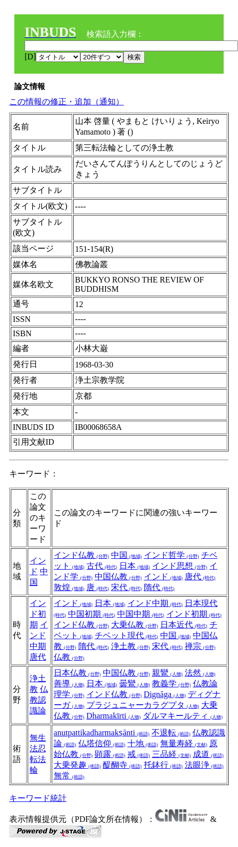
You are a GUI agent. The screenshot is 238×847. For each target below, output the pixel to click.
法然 (200, 672)
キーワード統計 (38, 798)
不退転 (171, 732)
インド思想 (179, 565)
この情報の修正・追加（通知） (66, 101)
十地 (142, 743)
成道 (208, 754)
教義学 (171, 683)
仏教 (69, 657)
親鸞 (167, 672)
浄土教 (130, 646)
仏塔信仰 (101, 743)
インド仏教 (81, 555)
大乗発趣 (77, 765)
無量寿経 (183, 743)
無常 (69, 775)
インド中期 (39, 635)
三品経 (171, 754)
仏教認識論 (39, 700)
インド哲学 (171, 555)
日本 (134, 565)
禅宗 (200, 646)
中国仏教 (118, 576)
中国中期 (140, 614)
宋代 (126, 587)
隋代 (159, 587)
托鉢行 (163, 765)
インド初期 (38, 614)
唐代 (200, 576)
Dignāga (165, 694)
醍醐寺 (122, 765)
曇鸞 (134, 683)
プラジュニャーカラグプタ (142, 705)
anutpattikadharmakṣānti (101, 732)
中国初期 (91, 614)
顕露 (110, 754)
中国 (126, 555)
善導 (69, 683)
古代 (101, 565)
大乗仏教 (134, 624)
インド (163, 576)
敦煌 (69, 587)
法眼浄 (204, 765)
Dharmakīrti (113, 715)
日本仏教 (77, 672)
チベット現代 (126, 635)
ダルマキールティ (183, 715)
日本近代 (183, 624)
